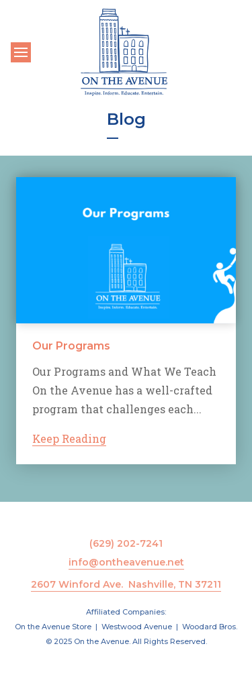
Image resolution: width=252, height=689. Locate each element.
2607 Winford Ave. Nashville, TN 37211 (126, 584)
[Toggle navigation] (21, 52)
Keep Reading (69, 438)
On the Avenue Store (53, 626)
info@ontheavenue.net (126, 562)
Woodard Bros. (209, 626)
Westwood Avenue (136, 626)
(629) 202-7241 (126, 543)
